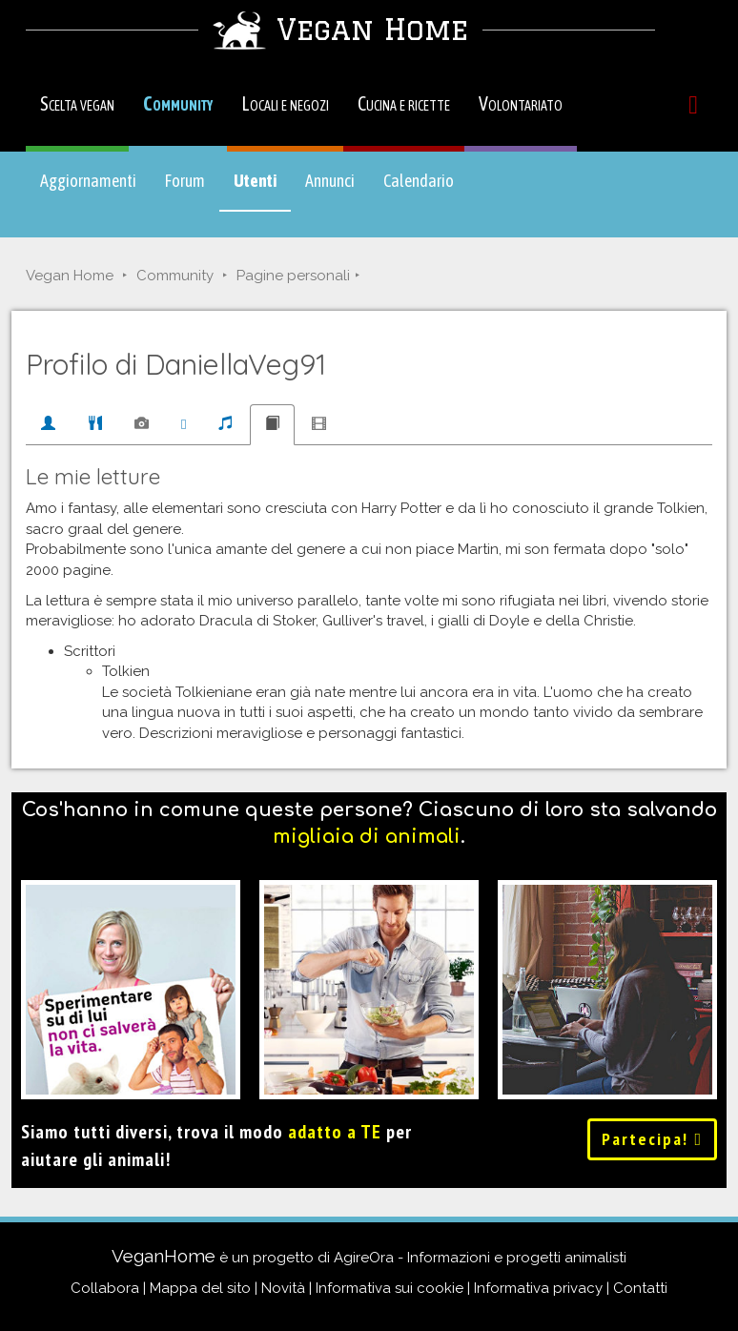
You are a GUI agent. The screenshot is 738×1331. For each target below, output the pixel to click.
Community (178, 103)
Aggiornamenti (88, 181)
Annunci (330, 181)
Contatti (640, 1288)
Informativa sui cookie (389, 1288)
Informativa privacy (538, 1288)
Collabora (105, 1288)
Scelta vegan (77, 103)
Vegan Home (69, 275)
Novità (283, 1288)
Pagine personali (293, 275)
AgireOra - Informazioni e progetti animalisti (480, 1257)
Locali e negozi (285, 103)
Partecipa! (652, 1139)
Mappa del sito (200, 1288)
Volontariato (521, 103)
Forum (185, 181)
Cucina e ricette (404, 103)
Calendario (418, 181)
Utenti (262, 190)
